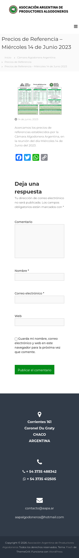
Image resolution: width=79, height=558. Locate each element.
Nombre (22, 271)
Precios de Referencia (18, 61)
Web (18, 316)
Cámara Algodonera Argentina (36, 57)
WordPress (56, 551)
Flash (69, 547)
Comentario (23, 222)
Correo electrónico (29, 293)
